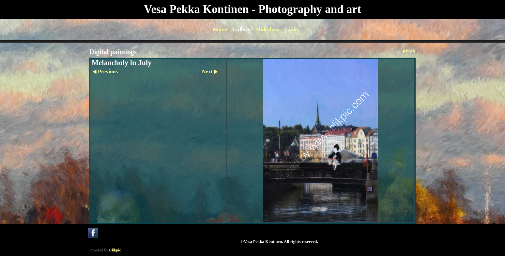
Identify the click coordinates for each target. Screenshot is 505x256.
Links (292, 29)
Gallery (241, 29)
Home (220, 29)
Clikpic (115, 250)
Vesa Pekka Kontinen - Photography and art (252, 9)
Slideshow (268, 29)
